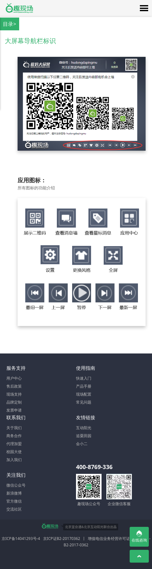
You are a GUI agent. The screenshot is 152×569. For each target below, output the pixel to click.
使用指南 (85, 368)
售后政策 (14, 386)
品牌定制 (14, 402)
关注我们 (16, 475)
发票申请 (14, 410)
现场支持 (14, 394)
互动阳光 (83, 427)
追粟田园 (83, 435)
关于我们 (14, 427)
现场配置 (83, 394)
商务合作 (14, 435)
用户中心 (14, 378)
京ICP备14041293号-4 (21, 538)
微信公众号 (16, 485)
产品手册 (83, 386)
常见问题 (83, 402)
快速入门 (83, 378)
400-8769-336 (94, 467)
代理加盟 (14, 443)
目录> (9, 23)
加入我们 (14, 459)
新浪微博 (14, 493)
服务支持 (16, 368)
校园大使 (14, 451)
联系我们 (16, 417)
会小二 (81, 443)
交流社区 (14, 509)
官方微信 (14, 501)
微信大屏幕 (19, 8)
